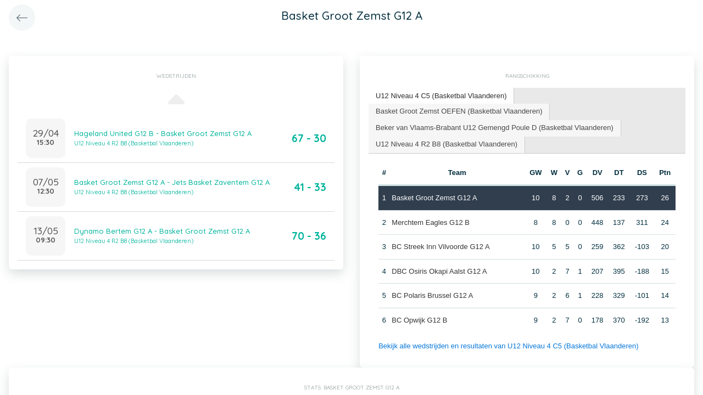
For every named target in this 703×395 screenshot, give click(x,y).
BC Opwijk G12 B (419, 320)
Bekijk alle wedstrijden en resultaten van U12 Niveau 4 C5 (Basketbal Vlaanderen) (508, 346)
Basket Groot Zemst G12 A (434, 198)
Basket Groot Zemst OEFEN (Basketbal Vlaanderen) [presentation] (459, 111)
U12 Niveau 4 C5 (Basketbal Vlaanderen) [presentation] (441, 96)
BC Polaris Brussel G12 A (432, 295)
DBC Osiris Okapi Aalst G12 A (439, 271)
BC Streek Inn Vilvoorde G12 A (440, 246)
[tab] (441, 96)
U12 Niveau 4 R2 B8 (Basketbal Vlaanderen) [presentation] (446, 144)
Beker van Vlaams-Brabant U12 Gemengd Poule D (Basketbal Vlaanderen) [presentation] (494, 127)
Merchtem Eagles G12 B (431, 222)
